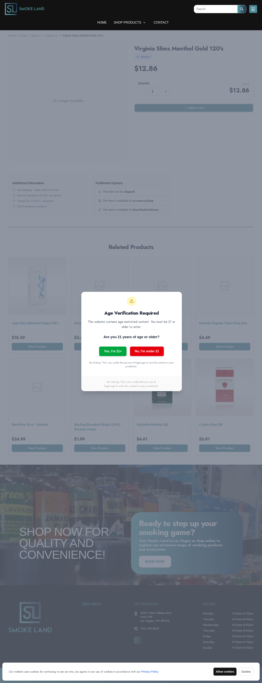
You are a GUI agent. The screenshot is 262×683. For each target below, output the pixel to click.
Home (102, 22)
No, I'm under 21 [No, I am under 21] (147, 351)
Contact (161, 22)
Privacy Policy (149, 671)
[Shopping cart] (253, 9)
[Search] (215, 9)
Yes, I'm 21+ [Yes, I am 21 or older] (113, 351)
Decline (246, 672)
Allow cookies (225, 671)
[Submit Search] (241, 9)
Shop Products (127, 22)
